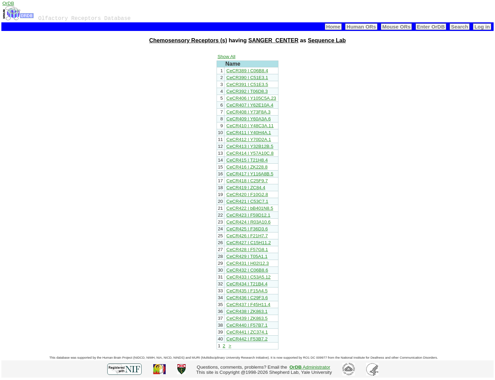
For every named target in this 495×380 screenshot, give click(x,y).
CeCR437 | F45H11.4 (249, 304)
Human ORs (361, 27)
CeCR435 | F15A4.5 (247, 290)
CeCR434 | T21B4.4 (247, 283)
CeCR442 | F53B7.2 (247, 338)
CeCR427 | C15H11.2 (249, 242)
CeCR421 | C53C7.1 (247, 201)
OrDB (8, 3)
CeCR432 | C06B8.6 (247, 270)
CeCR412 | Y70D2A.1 (249, 139)
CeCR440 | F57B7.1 (247, 325)
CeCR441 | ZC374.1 (247, 332)
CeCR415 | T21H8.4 (247, 160)
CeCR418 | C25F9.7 (247, 180)
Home (333, 27)
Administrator (309, 367)
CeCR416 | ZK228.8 (247, 167)
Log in (482, 27)
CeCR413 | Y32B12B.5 (250, 146)
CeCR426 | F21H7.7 (247, 235)
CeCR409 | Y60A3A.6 (249, 118)
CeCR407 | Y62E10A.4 (250, 105)
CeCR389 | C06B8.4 (247, 70)
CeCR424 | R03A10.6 (249, 222)
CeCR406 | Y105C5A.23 (251, 98)
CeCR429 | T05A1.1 (247, 256)
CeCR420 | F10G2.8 (247, 194)
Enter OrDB (431, 27)
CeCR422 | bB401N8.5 (250, 208)
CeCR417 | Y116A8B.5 (250, 173)
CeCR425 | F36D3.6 (247, 228)
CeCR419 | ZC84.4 (246, 187)
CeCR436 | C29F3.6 (247, 297)
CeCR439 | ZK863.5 (247, 318)
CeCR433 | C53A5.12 (249, 277)
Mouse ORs (396, 27)
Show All (226, 56)
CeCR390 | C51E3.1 (247, 77)
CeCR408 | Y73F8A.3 (249, 112)
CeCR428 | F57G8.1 (247, 249)
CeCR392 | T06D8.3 (247, 91)
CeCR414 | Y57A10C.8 (250, 153)
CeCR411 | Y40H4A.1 (249, 132)
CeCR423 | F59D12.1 (249, 215)
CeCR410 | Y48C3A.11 (250, 125)
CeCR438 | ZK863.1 (247, 311)
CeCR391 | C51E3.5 (247, 84)
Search (459, 27)
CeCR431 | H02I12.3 (248, 263)
